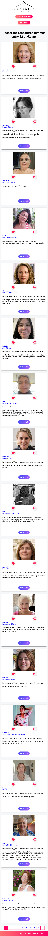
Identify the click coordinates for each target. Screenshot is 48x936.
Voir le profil (24, 91)
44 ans (13, 679)
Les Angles (6, 624)
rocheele (5, 567)
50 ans (10, 127)
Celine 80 (5, 677)
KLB (3, 512)
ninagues (5, 291)
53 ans (10, 900)
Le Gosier (5, 182)
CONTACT (43, 933)
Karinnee (5, 457)
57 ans (12, 182)
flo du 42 (5, 70)
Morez (4, 458)
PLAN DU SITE (33, 933)
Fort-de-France (7, 293)
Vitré (4, 569)
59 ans (15, 403)
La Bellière (6, 679)
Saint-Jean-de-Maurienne (11, 734)
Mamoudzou (6, 237)
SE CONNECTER (23, 22)
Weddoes (5, 125)
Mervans (5, 790)
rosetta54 (5, 898)
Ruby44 (5, 346)
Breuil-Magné (7, 403)
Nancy (4, 127)
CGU (25, 933)
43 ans (9, 569)
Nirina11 (5, 236)
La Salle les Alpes (8, 514)
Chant (4, 843)
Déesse (5, 788)
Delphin (5, 622)
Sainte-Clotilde (7, 845)
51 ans (10, 458)
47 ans (16, 293)
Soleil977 (5, 180)
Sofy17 (4, 401)
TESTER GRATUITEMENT (24, 16)
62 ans (11, 72)
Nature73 (5, 733)
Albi (3, 348)
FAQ (20, 933)
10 (42, 927)
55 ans (14, 237)
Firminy (4, 72)
